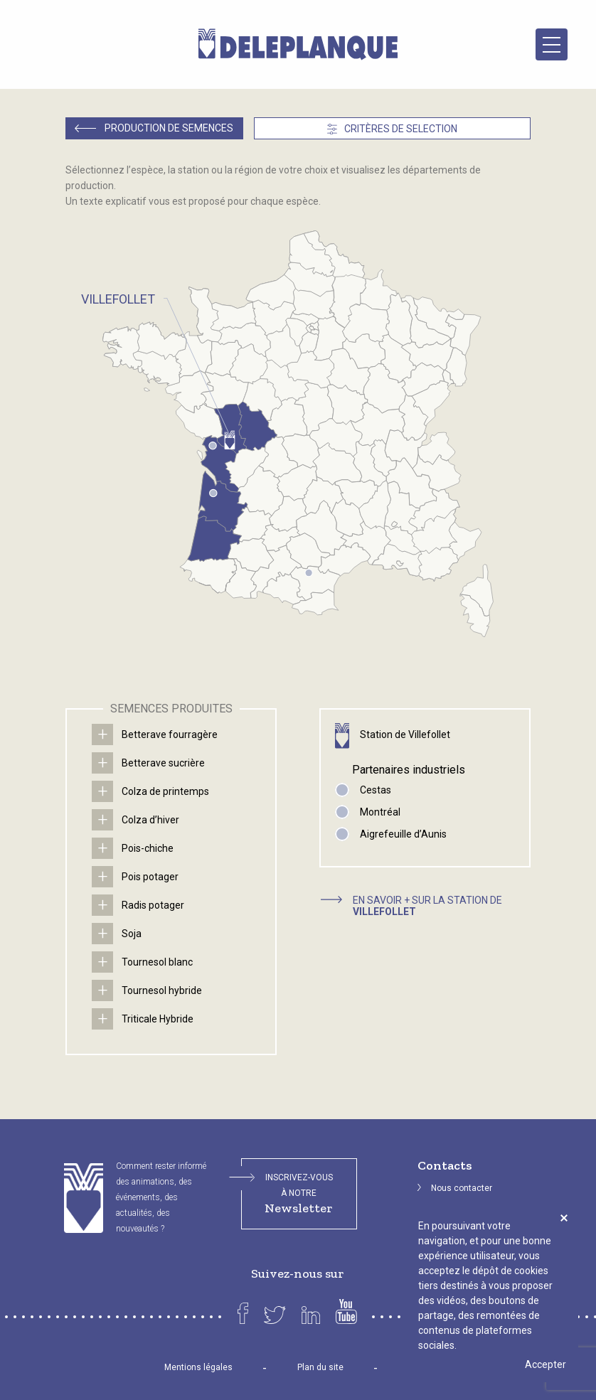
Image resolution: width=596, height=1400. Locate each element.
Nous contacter (461, 1188)
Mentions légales (198, 1367)
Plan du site (320, 1367)
